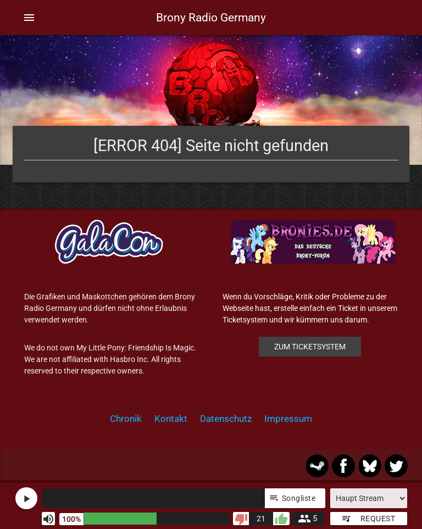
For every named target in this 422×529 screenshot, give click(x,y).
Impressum (288, 418)
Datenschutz (226, 418)
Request (368, 518)
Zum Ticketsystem (310, 346)
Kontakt (170, 418)
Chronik (126, 418)
